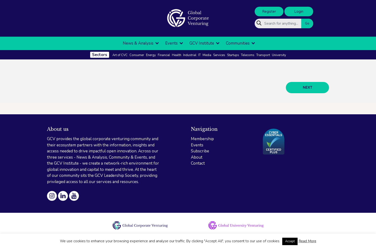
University (279, 55)
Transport (263, 55)
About (196, 157)
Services (219, 55)
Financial (164, 55)
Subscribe (200, 151)
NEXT (307, 87)
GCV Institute (201, 43)
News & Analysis (138, 43)
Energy (151, 55)
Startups (233, 55)
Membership (202, 139)
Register (269, 11)
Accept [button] (290, 241)
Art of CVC (120, 55)
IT (199, 55)
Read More (307, 241)
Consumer (136, 55)
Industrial (189, 55)
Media (207, 55)
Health (176, 55)
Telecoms (247, 55)
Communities (238, 43)
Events (171, 43)
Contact (198, 163)
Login (298, 11)
